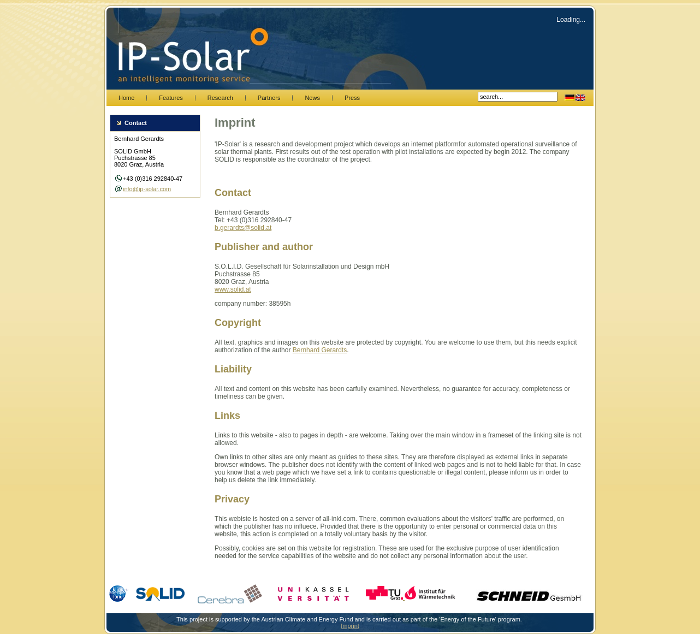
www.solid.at (233, 289)
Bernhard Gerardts (320, 350)
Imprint (350, 626)
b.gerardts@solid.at (243, 228)
